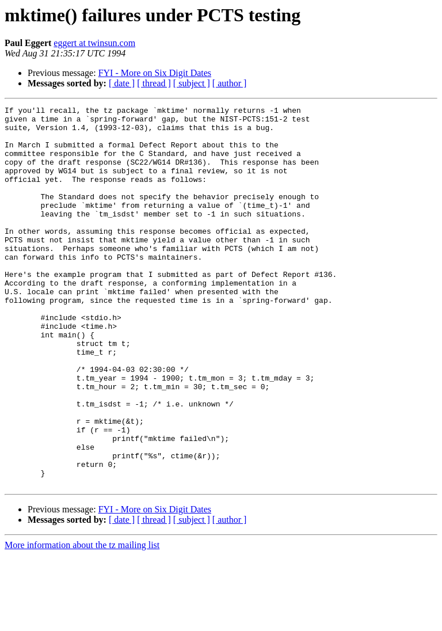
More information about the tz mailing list (82, 621)
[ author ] (229, 83)
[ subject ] (191, 83)
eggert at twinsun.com (94, 43)
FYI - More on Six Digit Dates (154, 73)
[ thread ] (154, 83)
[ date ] (122, 83)
